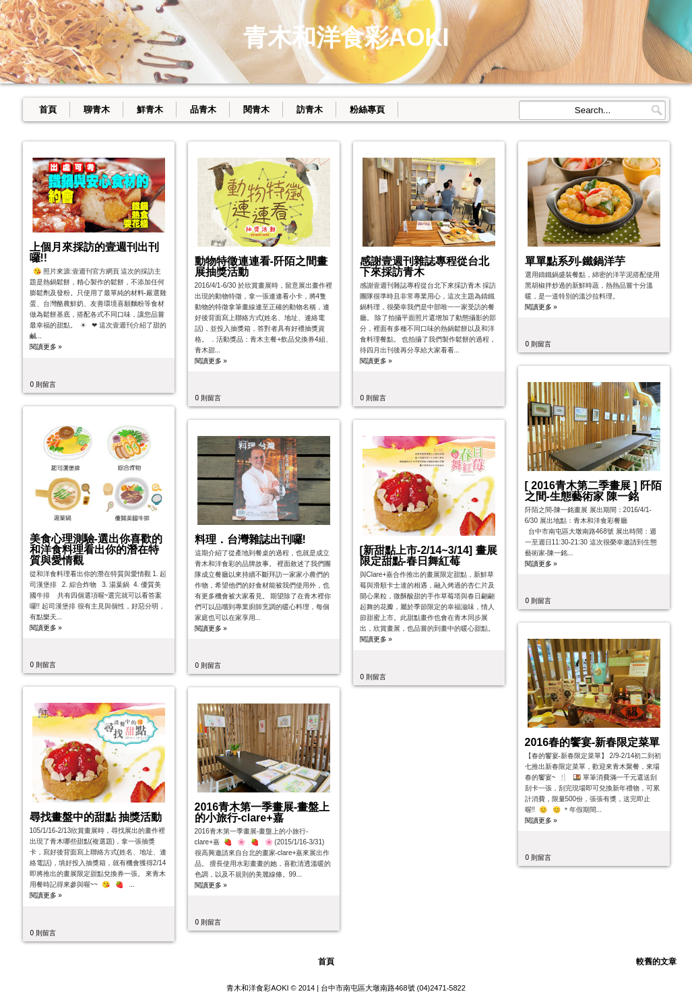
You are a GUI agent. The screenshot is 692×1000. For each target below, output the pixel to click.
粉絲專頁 (367, 109)
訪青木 (309, 109)
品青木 (203, 109)
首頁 (48, 109)
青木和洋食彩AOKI (257, 988)
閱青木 (256, 109)
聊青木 (97, 109)
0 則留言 (43, 384)
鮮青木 (150, 109)
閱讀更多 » (46, 346)
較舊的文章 (656, 961)
